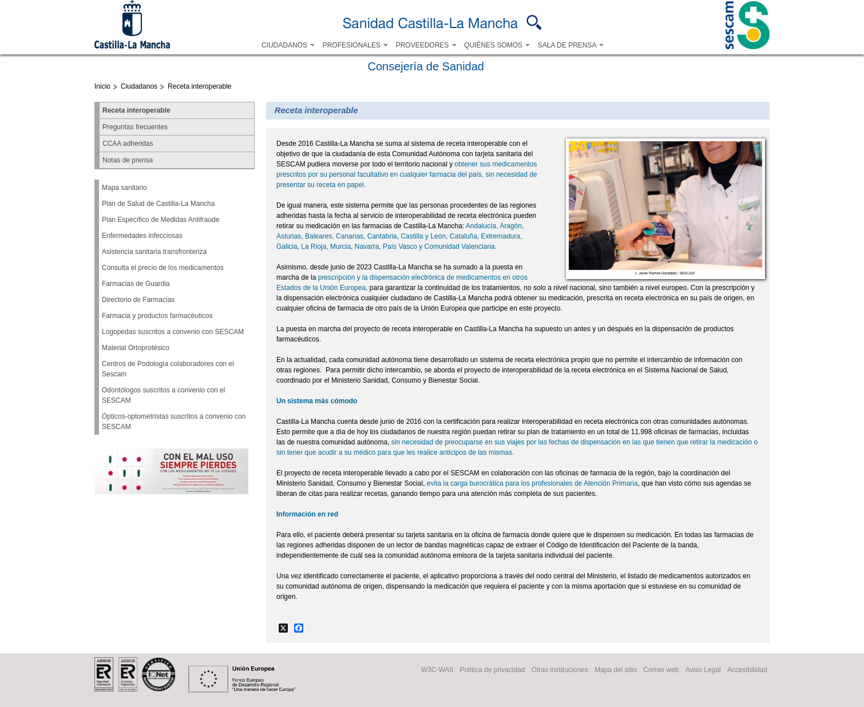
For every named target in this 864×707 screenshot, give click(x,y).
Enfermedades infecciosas (142, 236)
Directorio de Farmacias (138, 300)
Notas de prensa (127, 160)
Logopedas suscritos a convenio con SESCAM (173, 332)
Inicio (102, 86)
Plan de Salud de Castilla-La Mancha (158, 204)
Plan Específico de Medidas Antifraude (160, 220)
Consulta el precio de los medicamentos (163, 268)
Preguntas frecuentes (135, 127)
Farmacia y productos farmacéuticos (157, 316)
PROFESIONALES (356, 45)
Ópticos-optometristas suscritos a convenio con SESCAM (173, 421)
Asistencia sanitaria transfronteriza (154, 252)
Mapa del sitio (616, 670)
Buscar (534, 22)
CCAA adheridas (127, 144)
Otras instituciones (560, 670)
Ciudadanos (139, 86)
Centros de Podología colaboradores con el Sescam (168, 369)
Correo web (661, 670)
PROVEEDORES (426, 45)
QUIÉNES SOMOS (497, 45)
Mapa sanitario (124, 188)
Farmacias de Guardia (136, 284)
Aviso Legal (703, 670)
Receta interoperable (199, 86)
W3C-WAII (437, 670)
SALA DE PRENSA (571, 45)
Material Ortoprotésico (135, 348)
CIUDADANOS (288, 45)
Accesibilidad (747, 670)
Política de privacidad (492, 670)
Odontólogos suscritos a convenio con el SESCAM (163, 395)
